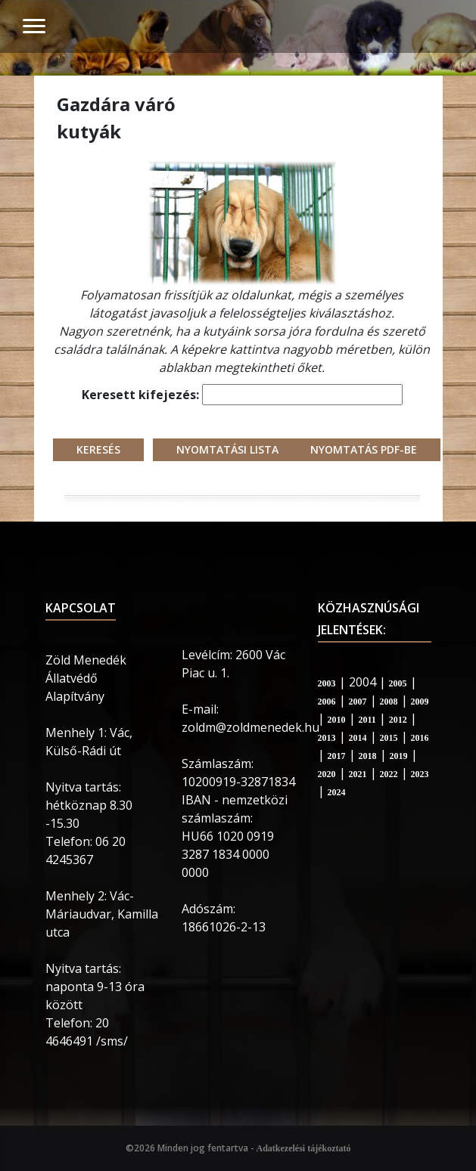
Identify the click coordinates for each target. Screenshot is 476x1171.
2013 (327, 738)
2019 (399, 756)
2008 (389, 701)
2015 (389, 738)
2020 (327, 774)
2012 (398, 719)
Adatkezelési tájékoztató (304, 1148)
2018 (368, 756)
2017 (337, 756)
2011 (367, 719)
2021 (358, 774)
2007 (358, 701)
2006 (327, 701)
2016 (420, 738)
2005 (398, 683)
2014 (358, 738)
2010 (337, 719)
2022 (389, 774)
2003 (327, 683)
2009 (420, 701)
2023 (420, 774)
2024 (337, 792)
